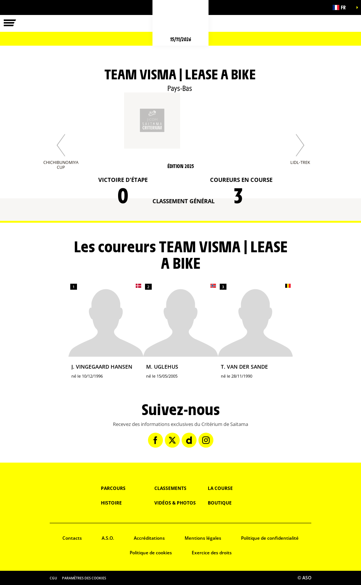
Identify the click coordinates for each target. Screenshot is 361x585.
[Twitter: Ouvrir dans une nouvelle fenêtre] (172, 440)
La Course (220, 488)
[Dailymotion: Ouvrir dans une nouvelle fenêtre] (189, 440)
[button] (342, 7)
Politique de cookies (151, 552)
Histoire (111, 503)
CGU (53, 578)
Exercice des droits (212, 552)
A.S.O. (108, 538)
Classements (170, 488)
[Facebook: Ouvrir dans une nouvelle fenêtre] (155, 440)
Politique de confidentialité (270, 538)
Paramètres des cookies (84, 578)
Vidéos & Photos (175, 503)
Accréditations (149, 538)
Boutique (220, 503)
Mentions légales (203, 538)
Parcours (113, 488)
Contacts (72, 538)
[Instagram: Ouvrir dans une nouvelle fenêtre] (205, 440)
